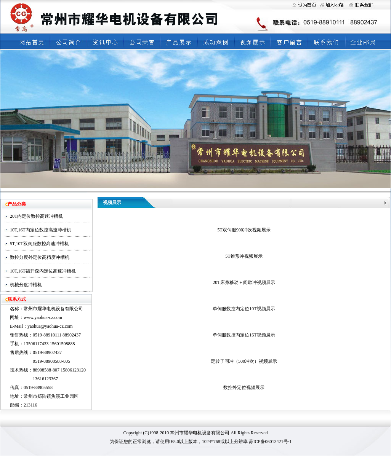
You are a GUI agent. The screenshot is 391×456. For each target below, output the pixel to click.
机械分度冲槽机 (26, 284)
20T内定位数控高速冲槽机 (36, 216)
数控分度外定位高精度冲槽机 (39, 257)
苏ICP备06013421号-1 (270, 441)
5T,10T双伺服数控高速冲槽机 (39, 243)
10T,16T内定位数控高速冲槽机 (40, 230)
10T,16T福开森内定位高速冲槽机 (43, 271)
